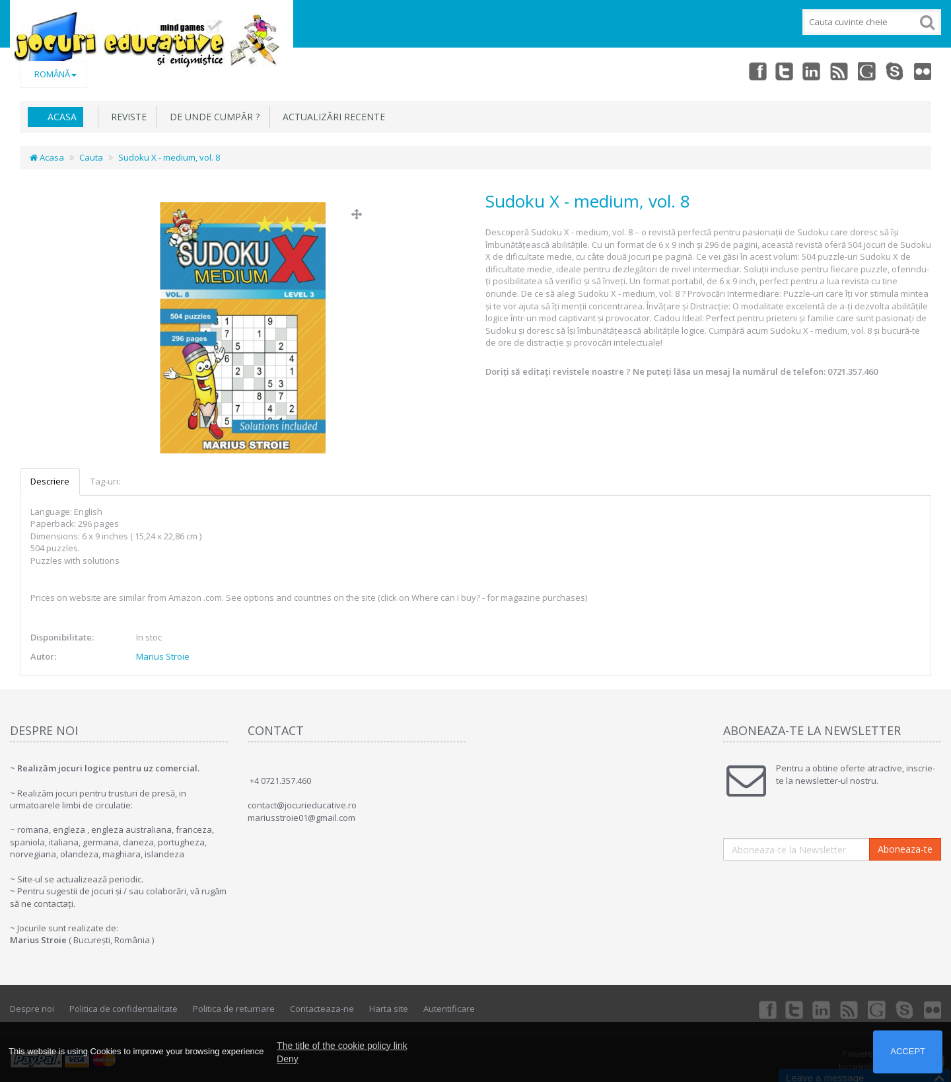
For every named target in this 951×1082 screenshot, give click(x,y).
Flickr (922, 71)
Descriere (49, 481)
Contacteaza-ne (322, 1009)
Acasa (62, 116)
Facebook (747, 71)
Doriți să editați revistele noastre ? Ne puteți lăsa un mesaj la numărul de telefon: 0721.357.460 (681, 371)
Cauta (91, 157)
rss (835, 71)
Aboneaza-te (905, 849)
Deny (288, 1059)
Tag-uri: (105, 481)
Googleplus (864, 71)
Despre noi (32, 1009)
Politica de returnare (234, 1009)
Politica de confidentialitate (123, 1009)
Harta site (388, 1009)
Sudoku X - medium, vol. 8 (169, 157)
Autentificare (449, 1009)
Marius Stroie (163, 656)
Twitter (777, 71)
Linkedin (806, 71)
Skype (893, 71)
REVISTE (126, 116)
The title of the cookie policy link (342, 1045)
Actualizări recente (331, 116)
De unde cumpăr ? (212, 116)
